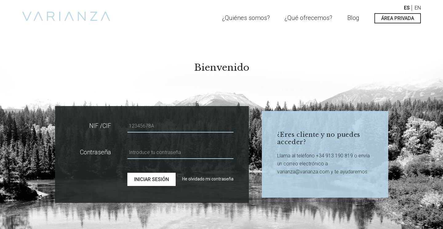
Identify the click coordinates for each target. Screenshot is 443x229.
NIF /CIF (100, 125)
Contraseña (95, 152)
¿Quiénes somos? (246, 18)
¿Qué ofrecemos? (308, 18)
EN (418, 8)
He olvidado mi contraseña (207, 178)
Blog (353, 18)
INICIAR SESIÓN (151, 179)
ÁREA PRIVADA (397, 18)
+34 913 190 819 (335, 156)
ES (407, 8)
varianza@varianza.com (303, 172)
